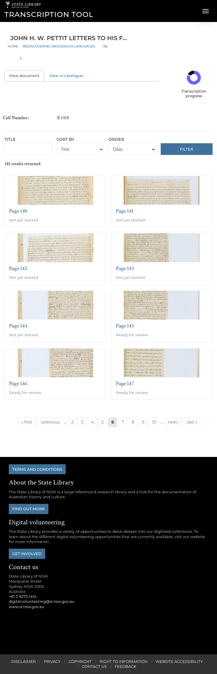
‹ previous (50, 422)
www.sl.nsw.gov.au (26, 606)
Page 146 (18, 383)
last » (192, 422)
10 (154, 422)
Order (116, 139)
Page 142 (18, 268)
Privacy (52, 661)
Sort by (65, 139)
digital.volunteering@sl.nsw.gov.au (41, 601)
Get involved (27, 553)
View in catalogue (66, 76)
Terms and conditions (37, 469)
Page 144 (18, 326)
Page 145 (125, 326)
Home (13, 46)
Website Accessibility (179, 661)
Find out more (28, 508)
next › (173, 422)
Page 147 (125, 383)
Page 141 (125, 211)
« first (26, 422)
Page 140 (18, 211)
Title (10, 139)
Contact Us (94, 666)
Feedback (125, 666)
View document (26, 76)
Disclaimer (23, 661)
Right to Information (124, 661)
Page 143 (125, 268)
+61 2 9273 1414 (22, 596)
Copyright (80, 661)
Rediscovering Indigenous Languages (59, 46)
